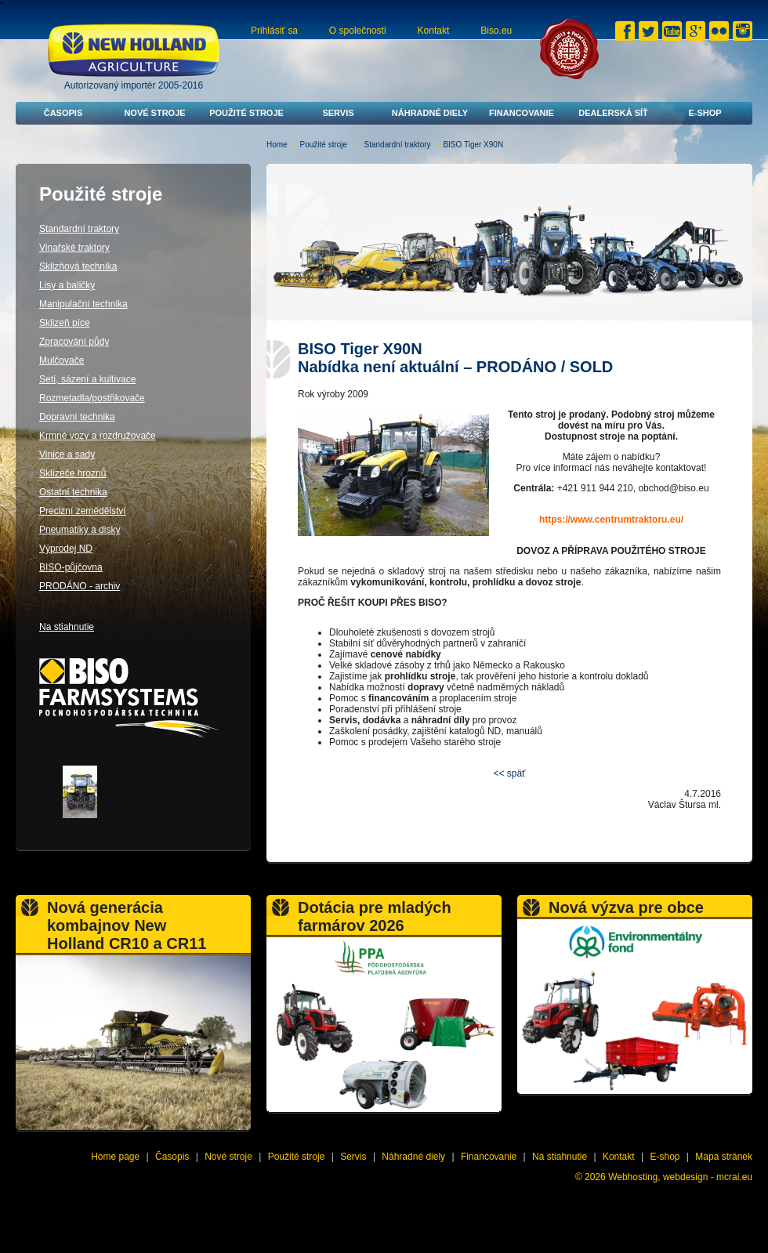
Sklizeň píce (64, 322)
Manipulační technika (83, 304)
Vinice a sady (67, 454)
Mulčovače (61, 360)
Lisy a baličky (67, 285)
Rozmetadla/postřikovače (92, 398)
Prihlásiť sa (274, 30)
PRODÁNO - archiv (79, 586)
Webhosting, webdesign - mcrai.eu (680, 1177)
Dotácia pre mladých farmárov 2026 (374, 916)
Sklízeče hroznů (72, 473)
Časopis (63, 113)
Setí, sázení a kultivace (87, 379)
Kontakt (434, 30)
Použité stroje (246, 113)
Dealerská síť (613, 113)
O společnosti (357, 30)
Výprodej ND (65, 548)
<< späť (509, 773)
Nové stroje (154, 113)
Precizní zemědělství (82, 510)
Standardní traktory (397, 144)
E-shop (704, 113)
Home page (115, 1156)
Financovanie (521, 113)
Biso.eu (496, 30)
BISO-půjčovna (71, 567)
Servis (337, 113)
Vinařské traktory (74, 247)
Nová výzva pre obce (626, 907)
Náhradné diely (430, 113)
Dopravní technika (77, 416)
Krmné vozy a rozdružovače (97, 435)
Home (277, 144)
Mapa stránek (723, 1156)
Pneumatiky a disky (79, 529)
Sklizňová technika (78, 266)
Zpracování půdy (74, 341)
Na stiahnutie (66, 626)
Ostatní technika (73, 492)
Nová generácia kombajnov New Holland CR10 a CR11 (126, 925)
